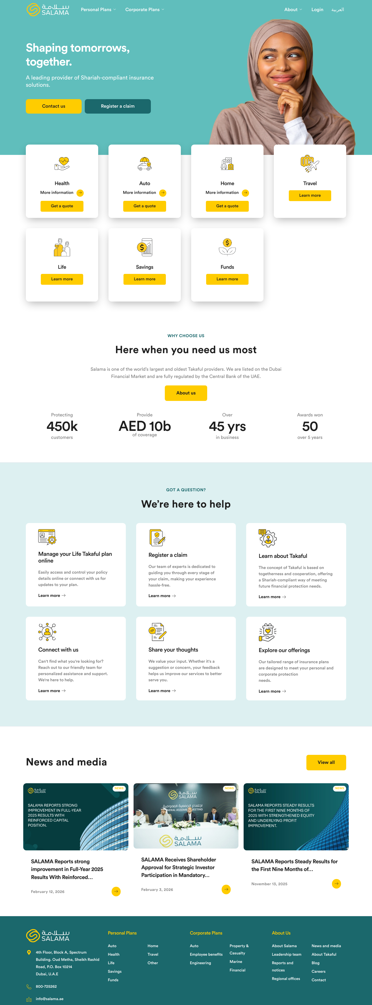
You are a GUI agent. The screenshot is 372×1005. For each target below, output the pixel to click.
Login (317, 9)
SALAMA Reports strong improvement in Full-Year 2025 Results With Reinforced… (67, 869)
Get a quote (62, 206)
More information (62, 193)
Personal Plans (98, 10)
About (293, 10)
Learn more (310, 196)
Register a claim (118, 106)
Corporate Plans (144, 10)
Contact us (53, 106)
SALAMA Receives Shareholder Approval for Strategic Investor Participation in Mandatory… (178, 867)
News (119, 788)
